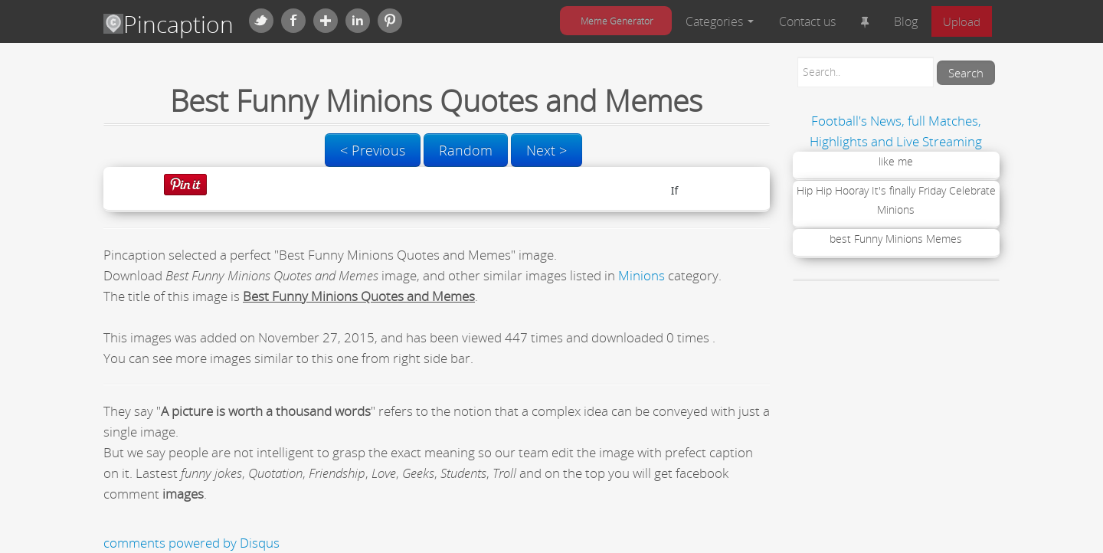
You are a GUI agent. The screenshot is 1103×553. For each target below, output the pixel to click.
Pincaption (168, 24)
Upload (961, 21)
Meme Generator (617, 21)
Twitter (261, 20)
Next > (546, 150)
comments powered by (191, 542)
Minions (641, 275)
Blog (906, 21)
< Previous (372, 150)
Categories (720, 21)
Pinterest (390, 20)
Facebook (293, 20)
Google (325, 20)
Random (466, 150)
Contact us (807, 21)
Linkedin (357, 20)
